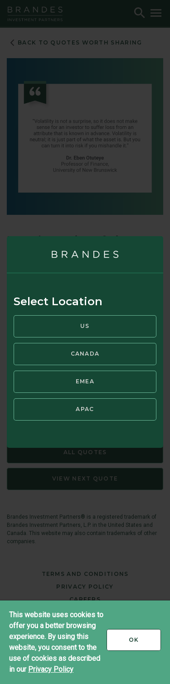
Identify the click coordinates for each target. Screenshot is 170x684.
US (85, 325)
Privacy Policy (50, 669)
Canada (85, 353)
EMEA (85, 381)
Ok (145, 643)
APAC (85, 409)
